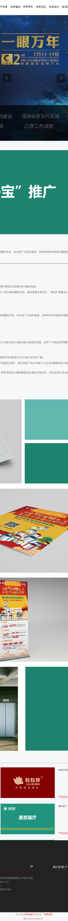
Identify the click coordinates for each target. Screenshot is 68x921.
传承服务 (15, 6)
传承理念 (28, 6)
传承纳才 (54, 6)
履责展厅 (62, 806)
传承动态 (41, 6)
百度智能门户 (30, 914)
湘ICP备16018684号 (33, 919)
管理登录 (48, 914)
